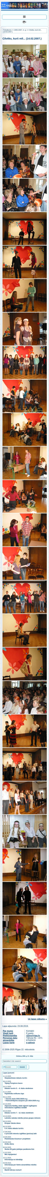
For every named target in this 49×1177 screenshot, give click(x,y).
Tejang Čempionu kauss (13, 1083)
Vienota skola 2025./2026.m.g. (17, 1099)
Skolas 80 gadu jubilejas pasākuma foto (19, 1149)
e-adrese (30, 1043)
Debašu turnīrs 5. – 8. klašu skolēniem (19, 1088)
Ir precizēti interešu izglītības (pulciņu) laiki (21, 1134)
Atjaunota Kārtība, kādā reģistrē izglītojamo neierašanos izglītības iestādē (21, 1107)
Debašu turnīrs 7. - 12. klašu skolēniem (19, 1113)
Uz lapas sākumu (36, 1019)
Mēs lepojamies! (11, 1154)
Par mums (8, 1031)
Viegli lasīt (8, 1033)
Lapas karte (9, 1043)
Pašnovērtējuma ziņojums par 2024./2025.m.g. (23, 1101)
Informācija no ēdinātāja (13, 1160)
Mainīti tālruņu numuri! (13, 1170)
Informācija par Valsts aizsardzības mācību (20, 1165)
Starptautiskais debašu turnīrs (16, 1078)
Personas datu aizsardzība (10, 1039)
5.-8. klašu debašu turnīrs (14, 1128)
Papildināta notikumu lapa (14, 1094)
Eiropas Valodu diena (12, 1123)
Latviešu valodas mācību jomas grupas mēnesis (23, 1118)
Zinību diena (9, 1144)
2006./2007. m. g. (20, 30)
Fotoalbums (7, 30)
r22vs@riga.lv (33, 1036)
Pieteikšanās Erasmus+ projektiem (17, 1139)
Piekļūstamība (10, 1036)
